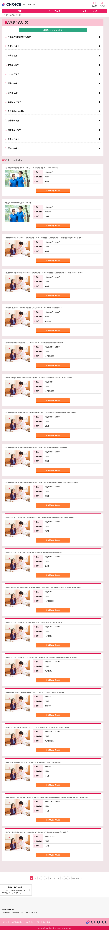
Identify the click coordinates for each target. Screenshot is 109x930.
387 (73, 878)
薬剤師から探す (13, 102)
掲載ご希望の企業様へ (44, 922)
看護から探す (12, 65)
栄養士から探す (13, 130)
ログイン (102, 4)
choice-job (5, 15)
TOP (20, 11)
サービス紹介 (54, 11)
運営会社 (6, 922)
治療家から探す (13, 121)
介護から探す (12, 46)
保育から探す (12, 56)
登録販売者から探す (15, 111)
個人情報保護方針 (18, 922)
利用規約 (30, 922)
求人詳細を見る (53, 191)
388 (77, 878)
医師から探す (12, 148)
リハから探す (12, 74)
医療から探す (12, 83)
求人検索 (94, 4)
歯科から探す (12, 93)
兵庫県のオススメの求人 (52, 30)
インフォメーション (89, 11)
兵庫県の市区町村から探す (18, 37)
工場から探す (12, 139)
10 (66, 878)
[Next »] (81, 878)
